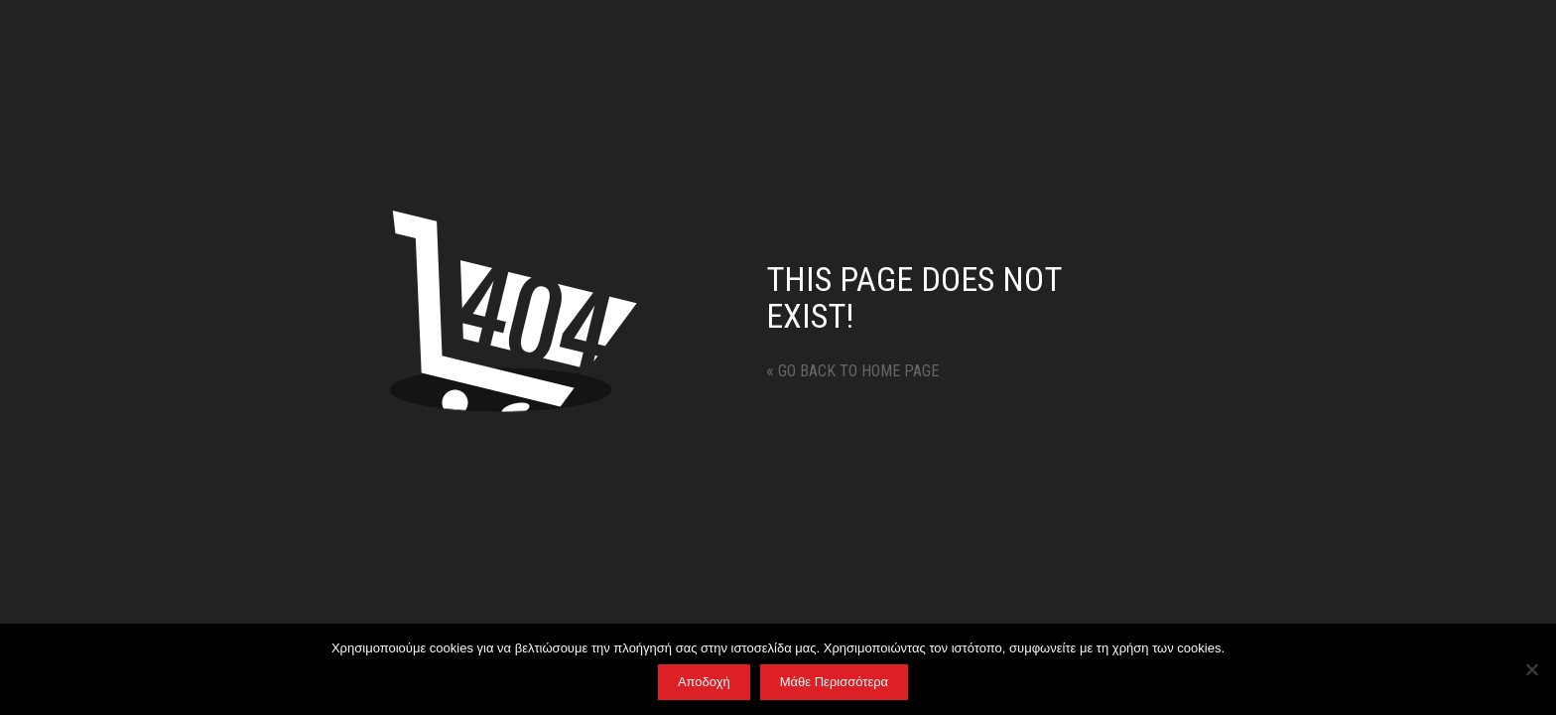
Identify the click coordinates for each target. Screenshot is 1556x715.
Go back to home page (852, 370)
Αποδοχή (704, 681)
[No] (1531, 669)
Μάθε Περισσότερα (834, 681)
